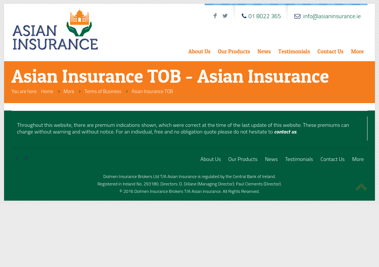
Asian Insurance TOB (152, 91)
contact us (285, 132)
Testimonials (294, 51)
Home (47, 91)
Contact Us (330, 51)
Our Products (234, 51)
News (264, 51)
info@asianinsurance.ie (332, 15)
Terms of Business (103, 91)
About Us (199, 51)
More (357, 51)
